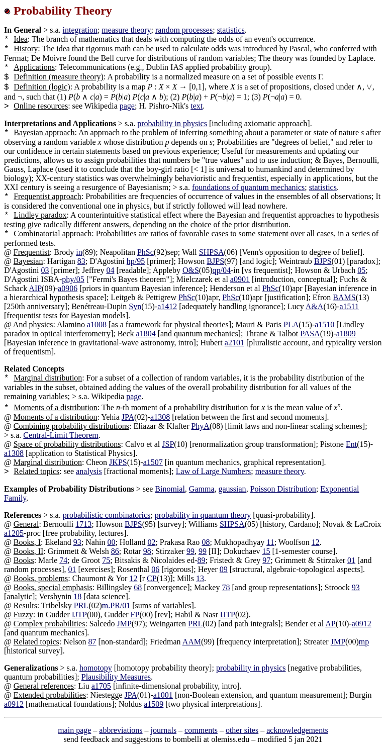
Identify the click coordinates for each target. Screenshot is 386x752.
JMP (124, 623)
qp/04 (222, 270)
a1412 (167, 306)
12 (316, 542)
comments (201, 730)
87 (92, 641)
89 (201, 560)
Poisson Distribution (283, 489)
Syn (135, 306)
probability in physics (172, 123)
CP (152, 578)
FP (135, 614)
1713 (83, 524)
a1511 (349, 306)
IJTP (79, 614)
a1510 (324, 324)
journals (164, 730)
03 (45, 270)
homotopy (95, 668)
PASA (310, 333)
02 (151, 542)
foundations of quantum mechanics (248, 187)
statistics (231, 30)
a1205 (14, 533)
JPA (128, 417)
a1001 (163, 695)
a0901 (240, 279)
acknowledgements (297, 730)
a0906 (67, 288)
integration (80, 30)
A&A (315, 306)
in (79, 252)
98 (147, 551)
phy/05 (73, 279)
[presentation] (369, 86)
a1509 (153, 704)
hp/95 (136, 261)
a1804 (146, 333)
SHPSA (211, 252)
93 (77, 542)
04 (110, 270)
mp (364, 641)
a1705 (101, 686)
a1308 (160, 417)
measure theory (126, 30)
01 (351, 560)
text (196, 106)
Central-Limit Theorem (60, 435)
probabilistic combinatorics (107, 515)
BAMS (344, 297)
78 (226, 587)
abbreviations (120, 730)
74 (63, 560)
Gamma (202, 489)
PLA (291, 324)
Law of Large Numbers (213, 471)
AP (330, 623)
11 (270, 542)
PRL (81, 605)
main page (74, 730)
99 (190, 551)
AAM (191, 641)
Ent (351, 444)
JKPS (118, 462)
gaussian (232, 489)
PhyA (200, 426)
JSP (168, 444)
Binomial (170, 489)
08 (206, 542)
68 (138, 587)
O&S (190, 270)
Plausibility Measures (116, 677)
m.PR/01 (116, 605)
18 (77, 596)
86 (115, 551)
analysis (89, 471)
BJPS (215, 261)
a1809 (346, 333)
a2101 (234, 342)
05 (361, 270)
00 (111, 542)
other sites (242, 730)
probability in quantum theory (203, 515)
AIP (35, 288)
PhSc (145, 252)
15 (266, 551)
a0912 (361, 623)
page (127, 106)
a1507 (153, 462)
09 (224, 569)
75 (106, 560)
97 (266, 560)
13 (200, 578)
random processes (184, 30)
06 (155, 569)
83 (81, 261)
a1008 (97, 324)
